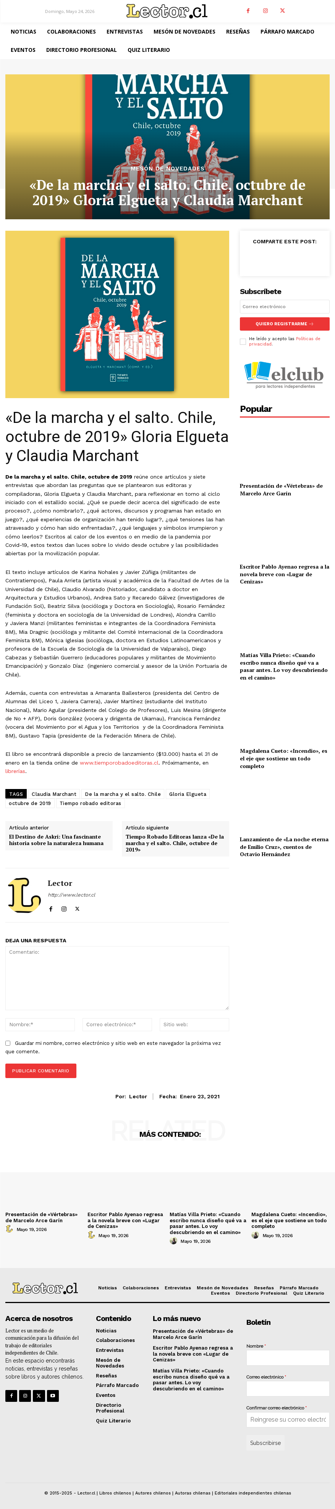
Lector (60, 883)
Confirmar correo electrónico (276, 1408)
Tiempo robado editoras (90, 803)
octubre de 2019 (30, 803)
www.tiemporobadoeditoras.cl (119, 763)
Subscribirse (265, 1443)
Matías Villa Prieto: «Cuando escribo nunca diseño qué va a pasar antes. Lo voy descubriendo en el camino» (284, 666)
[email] (285, 306)
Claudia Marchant (54, 794)
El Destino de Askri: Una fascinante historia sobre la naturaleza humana (56, 840)
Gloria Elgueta (187, 794)
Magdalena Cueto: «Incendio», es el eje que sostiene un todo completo (283, 758)
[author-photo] (10, 1229)
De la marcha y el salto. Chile (123, 794)
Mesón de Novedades (168, 169)
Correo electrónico (266, 1377)
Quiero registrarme (285, 324)
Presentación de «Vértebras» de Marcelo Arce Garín (281, 489)
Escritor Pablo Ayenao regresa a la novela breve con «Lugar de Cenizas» (284, 574)
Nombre (256, 1346)
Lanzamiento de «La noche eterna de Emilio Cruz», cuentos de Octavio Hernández (284, 847)
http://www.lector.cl (71, 895)
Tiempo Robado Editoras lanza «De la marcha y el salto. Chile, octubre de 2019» (175, 843)
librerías (15, 771)
